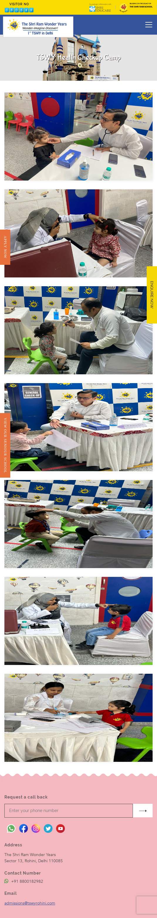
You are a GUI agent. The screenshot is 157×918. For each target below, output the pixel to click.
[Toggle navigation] (149, 25)
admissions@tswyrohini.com (29, 903)
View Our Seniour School (5, 445)
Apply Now (5, 247)
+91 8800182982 (23, 881)
